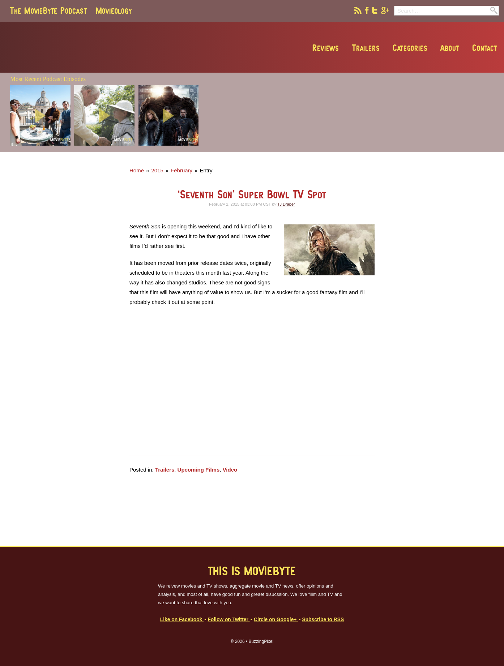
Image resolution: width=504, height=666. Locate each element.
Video (230, 470)
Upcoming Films (199, 470)
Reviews (325, 47)
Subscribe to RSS (323, 619)
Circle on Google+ (276, 619)
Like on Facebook (182, 619)
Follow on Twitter (228, 619)
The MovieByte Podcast (48, 10)
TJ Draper (286, 204)
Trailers (366, 47)
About (449, 47)
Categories (410, 47)
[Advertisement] (394, 150)
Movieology (114, 10)
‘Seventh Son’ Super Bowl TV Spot (252, 194)
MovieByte (92, 47)
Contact (484, 47)
